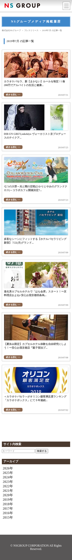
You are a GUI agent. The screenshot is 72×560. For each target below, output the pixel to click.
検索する (42, 451)
